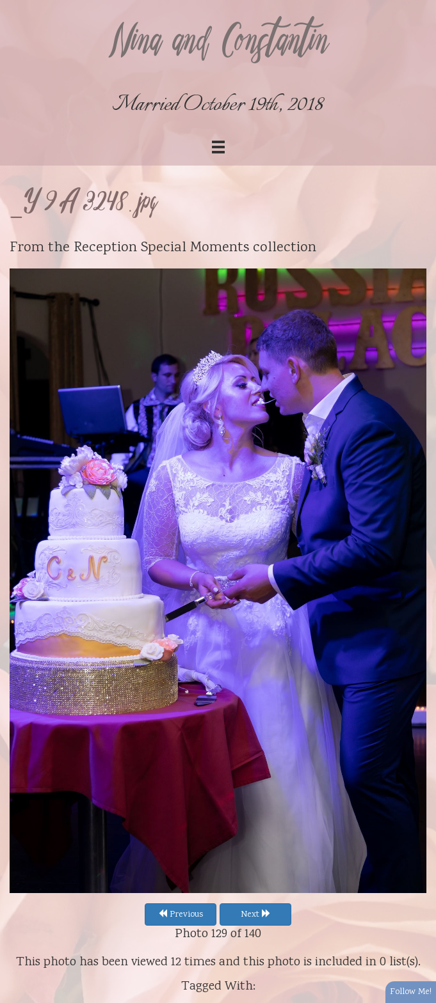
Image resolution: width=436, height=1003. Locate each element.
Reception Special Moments (161, 248)
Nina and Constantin (218, 43)
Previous (180, 914)
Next (256, 914)
